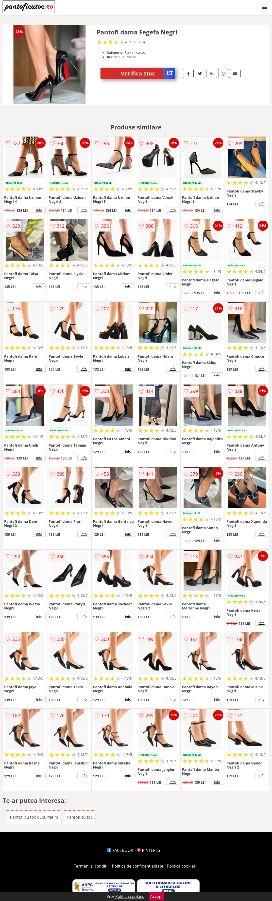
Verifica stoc (148, 73)
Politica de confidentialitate (137, 866)
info (39, 210)
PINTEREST (149, 850)
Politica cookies (181, 866)
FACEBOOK (120, 850)
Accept (156, 896)
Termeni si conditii (91, 866)
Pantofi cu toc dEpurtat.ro (34, 817)
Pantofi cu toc (80, 817)
